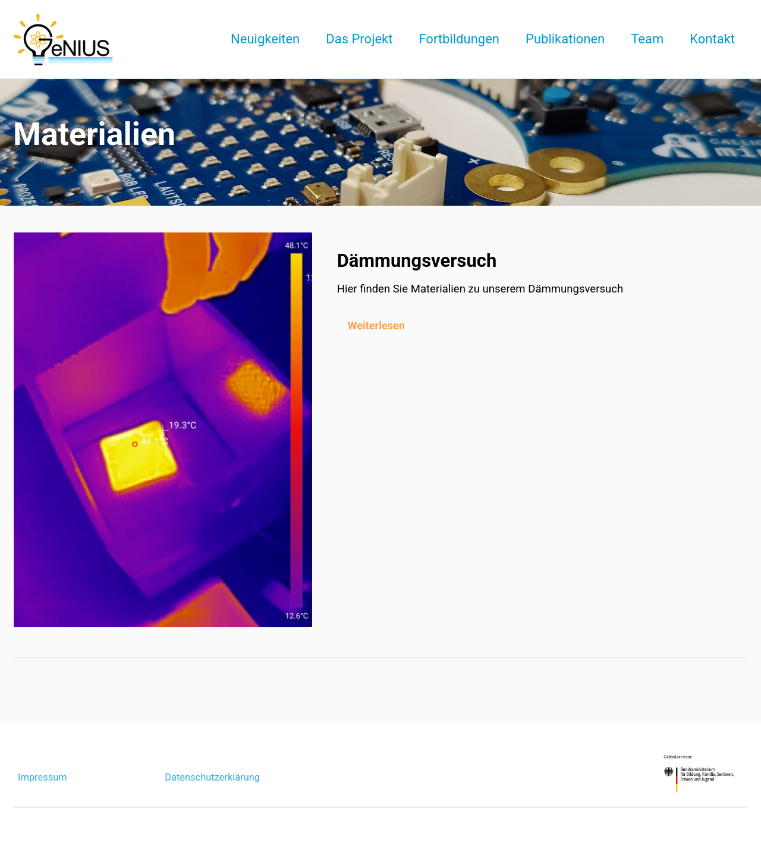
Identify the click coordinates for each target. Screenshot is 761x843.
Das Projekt (359, 39)
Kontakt (712, 39)
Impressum (42, 777)
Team (647, 39)
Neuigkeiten (265, 39)
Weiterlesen (377, 325)
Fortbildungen (459, 39)
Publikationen (565, 39)
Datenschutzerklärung (212, 777)
